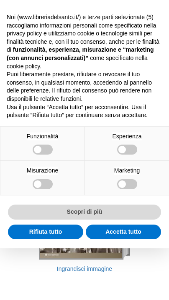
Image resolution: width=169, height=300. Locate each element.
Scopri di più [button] (84, 211)
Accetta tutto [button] (123, 231)
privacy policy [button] (24, 33)
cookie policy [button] (23, 66)
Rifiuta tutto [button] (45, 231)
